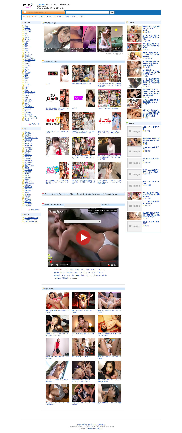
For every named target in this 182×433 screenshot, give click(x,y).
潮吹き (27, 37)
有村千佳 (28, 177)
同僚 (87, 269)
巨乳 (26, 45)
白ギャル (28, 99)
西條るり (28, 168)
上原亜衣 (28, 157)
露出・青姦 (28, 114)
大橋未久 (28, 151)
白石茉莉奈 (28, 204)
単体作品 (57, 275)
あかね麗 (148, 185)
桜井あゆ (28, 141)
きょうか (74, 108)
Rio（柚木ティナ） (31, 138)
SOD (76, 272)
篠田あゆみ (28, 162)
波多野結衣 (28, 140)
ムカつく (102, 269)
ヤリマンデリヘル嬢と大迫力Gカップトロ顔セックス (151, 37)
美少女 (27, 48)
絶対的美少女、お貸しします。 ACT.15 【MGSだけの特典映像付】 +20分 (83, 132)
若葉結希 (148, 162)
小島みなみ (28, 160)
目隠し (82, 16)
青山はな (65, 278)
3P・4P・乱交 (30, 94)
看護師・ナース (30, 92)
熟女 (82, 275)
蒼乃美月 (148, 174)
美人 (26, 90)
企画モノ (28, 56)
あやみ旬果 (28, 145)
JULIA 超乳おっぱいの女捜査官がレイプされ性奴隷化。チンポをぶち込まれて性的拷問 (151, 92)
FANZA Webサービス (95, 428)
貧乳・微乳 (28, 101)
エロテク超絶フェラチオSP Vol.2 (81, 356)
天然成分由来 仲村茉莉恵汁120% (81, 83)
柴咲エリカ (28, 187)
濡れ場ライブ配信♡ (101, 275)
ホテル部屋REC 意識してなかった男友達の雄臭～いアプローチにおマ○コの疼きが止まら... (57, 182)
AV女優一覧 (35, 209)
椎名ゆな (28, 172)
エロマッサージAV (31, 221)
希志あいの (28, 147)
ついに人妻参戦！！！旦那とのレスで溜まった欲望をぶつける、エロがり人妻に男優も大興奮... (109, 182)
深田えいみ (28, 164)
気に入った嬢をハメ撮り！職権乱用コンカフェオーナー (151, 54)
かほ (47, 155)
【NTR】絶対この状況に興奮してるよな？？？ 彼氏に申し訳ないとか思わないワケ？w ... (83, 157)
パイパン (28, 109)
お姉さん (28, 63)
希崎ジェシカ (29, 183)
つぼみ (27, 198)
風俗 (67, 16)
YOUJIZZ (57, 278)
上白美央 (148, 32)
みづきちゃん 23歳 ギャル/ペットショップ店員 (151, 171)
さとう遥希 (28, 149)
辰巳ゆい (28, 194)
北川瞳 (27, 192)
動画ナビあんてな (31, 220)
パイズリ (28, 84)
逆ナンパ (89, 275)
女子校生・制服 (30, 60)
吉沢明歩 (28, 136)
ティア (27, 153)
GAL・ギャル (29, 58)
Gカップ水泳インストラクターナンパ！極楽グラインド (151, 46)
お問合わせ (101, 425)
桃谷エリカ (28, 143)
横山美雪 (28, 200)
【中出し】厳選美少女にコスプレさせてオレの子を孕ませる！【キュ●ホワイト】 (109, 132)
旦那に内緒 (75, 275)
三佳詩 (147, 225)
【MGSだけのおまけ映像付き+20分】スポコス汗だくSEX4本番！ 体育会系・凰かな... (83, 182)
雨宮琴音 (28, 196)
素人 (26, 26)
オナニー (28, 39)
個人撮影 (28, 73)
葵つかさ (28, 202)
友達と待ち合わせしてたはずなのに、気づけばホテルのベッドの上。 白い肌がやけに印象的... (109, 157)
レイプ (27, 52)
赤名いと (148, 205)
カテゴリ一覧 (34, 124)
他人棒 (56, 272)
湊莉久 (27, 179)
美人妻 (27, 120)
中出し (27, 35)
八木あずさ (41, 16)
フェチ (27, 69)
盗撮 (26, 50)
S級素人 (27, 41)
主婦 (93, 272)
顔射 (26, 88)
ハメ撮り (28, 65)
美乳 (26, 43)
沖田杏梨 (28, 205)
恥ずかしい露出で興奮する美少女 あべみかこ (151, 101)
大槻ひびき (28, 181)
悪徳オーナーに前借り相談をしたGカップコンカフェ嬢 (151, 28)
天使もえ (28, 185)
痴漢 (26, 67)
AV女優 (27, 28)
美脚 (26, 97)
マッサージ (28, 54)
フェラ (27, 82)
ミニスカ (28, 105)
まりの (49, 16)
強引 (68, 275)
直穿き (59, 16)
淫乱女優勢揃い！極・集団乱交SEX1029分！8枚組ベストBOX (81, 380)
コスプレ (28, 31)
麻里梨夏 (28, 190)
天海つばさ (28, 170)
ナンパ (27, 86)
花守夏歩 (148, 131)
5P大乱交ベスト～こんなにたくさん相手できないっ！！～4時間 (57, 334)
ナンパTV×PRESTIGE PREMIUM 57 (108, 108)
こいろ (48, 83)
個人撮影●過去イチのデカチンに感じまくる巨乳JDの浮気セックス (151, 72)
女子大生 (28, 62)
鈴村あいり (28, 155)
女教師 (27, 95)
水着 (26, 33)
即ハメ (27, 77)
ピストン (94, 269)
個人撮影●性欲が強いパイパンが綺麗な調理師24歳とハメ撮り (151, 63)
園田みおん (28, 189)
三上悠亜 (28, 134)
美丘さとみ (148, 58)
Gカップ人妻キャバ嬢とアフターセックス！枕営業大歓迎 (151, 195)
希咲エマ (75, 16)
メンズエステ (29, 107)
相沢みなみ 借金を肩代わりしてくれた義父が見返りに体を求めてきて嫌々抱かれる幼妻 (151, 113)
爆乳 (26, 71)
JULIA (27, 173)
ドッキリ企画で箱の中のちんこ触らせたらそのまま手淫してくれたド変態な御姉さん (151, 81)
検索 (112, 12)
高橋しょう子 (29, 166)
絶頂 (82, 269)
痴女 (26, 80)
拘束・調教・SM (30, 116)
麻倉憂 (27, 175)
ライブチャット (85, 272)
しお (54, 16)
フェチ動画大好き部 (31, 218)
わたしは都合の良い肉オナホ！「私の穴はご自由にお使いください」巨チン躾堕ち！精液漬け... (109, 85)
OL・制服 (28, 30)
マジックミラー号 (31, 118)
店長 (146, 144)
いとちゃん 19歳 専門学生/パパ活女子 (151, 202)
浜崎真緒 (28, 158)
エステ (27, 103)
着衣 (26, 75)
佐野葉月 (148, 151)
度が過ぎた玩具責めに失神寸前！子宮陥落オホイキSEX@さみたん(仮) (57, 109)
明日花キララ (29, 132)
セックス (28, 46)
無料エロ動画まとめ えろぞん (87, 425)
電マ (26, 110)
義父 (146, 118)
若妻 (26, 78)
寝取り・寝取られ (67, 272)
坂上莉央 (148, 198)
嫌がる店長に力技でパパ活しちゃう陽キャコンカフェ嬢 (151, 140)
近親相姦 (28, 112)
